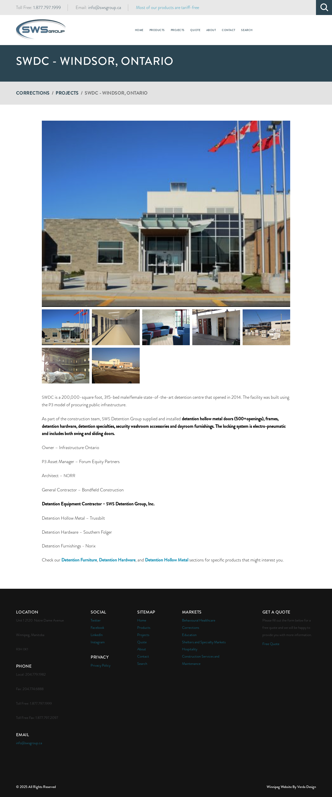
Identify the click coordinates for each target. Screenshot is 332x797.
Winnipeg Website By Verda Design (291, 786)
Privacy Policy (100, 665)
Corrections (33, 93)
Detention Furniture (79, 560)
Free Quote (270, 644)
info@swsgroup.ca (104, 7)
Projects (67, 93)
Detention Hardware (117, 560)
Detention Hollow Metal (166, 560)
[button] (166, 214)
